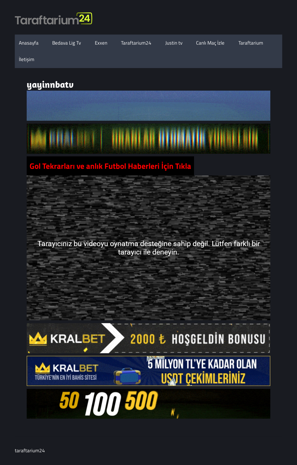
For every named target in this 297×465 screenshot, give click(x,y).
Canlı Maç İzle (210, 43)
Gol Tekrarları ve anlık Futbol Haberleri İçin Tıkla (110, 166)
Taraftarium (250, 43)
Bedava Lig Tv (66, 43)
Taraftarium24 (136, 43)
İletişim (26, 59)
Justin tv (173, 43)
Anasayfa (29, 43)
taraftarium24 (30, 450)
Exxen (101, 43)
